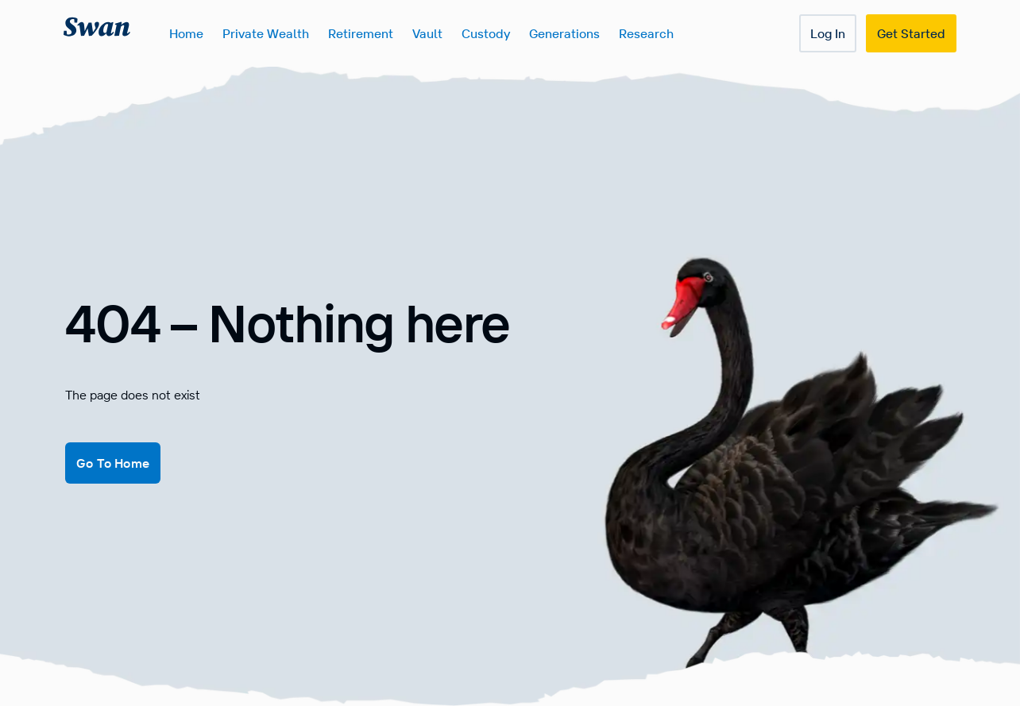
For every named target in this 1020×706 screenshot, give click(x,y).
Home (186, 33)
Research (646, 33)
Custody (486, 33)
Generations (564, 33)
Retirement (360, 33)
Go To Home (112, 463)
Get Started (911, 33)
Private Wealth (265, 33)
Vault (427, 33)
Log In (827, 33)
